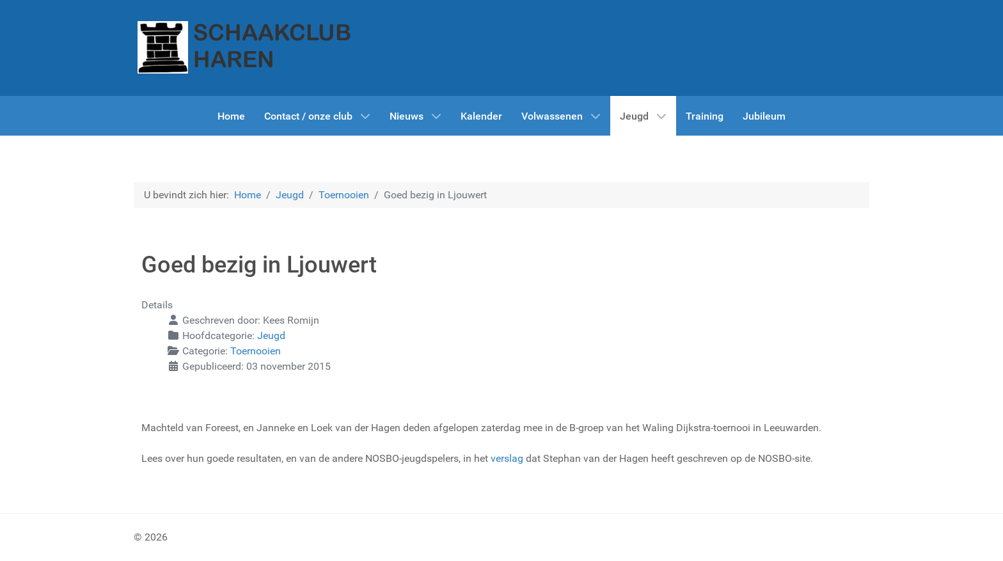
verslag (507, 458)
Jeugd (271, 335)
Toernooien (255, 351)
